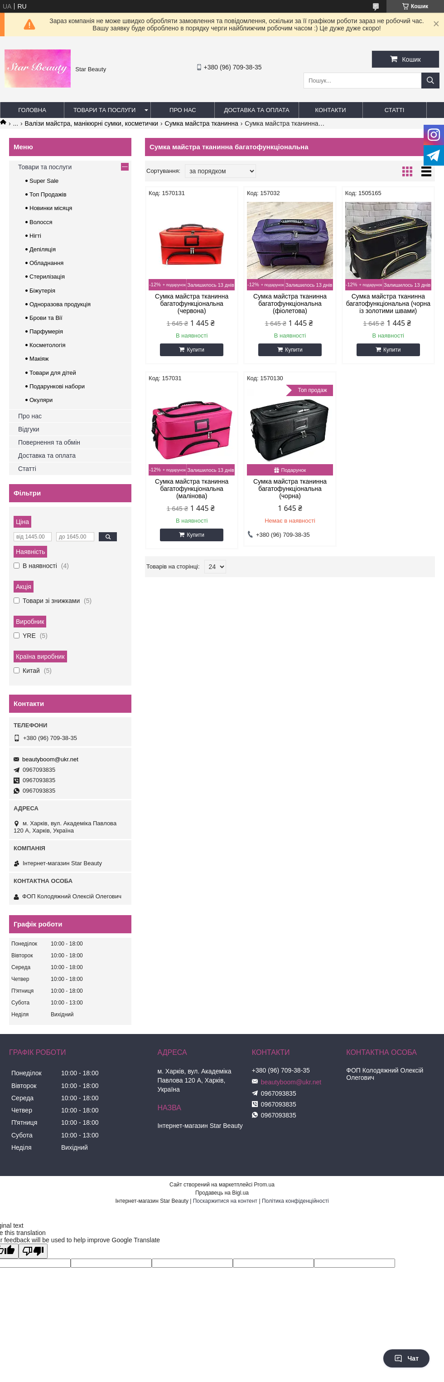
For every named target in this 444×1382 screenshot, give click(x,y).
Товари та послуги (104, 110)
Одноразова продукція (60, 304)
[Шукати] (430, 80)
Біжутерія (42, 290)
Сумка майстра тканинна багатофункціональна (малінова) (191, 489)
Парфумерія (46, 331)
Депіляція (42, 249)
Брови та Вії (46, 317)
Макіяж (39, 358)
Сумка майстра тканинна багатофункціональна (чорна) (290, 489)
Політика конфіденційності (295, 1201)
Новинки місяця (50, 208)
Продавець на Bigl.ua (222, 1193)
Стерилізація (47, 276)
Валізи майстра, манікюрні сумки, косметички (92, 123)
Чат (406, 1358)
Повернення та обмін (49, 442)
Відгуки (28, 429)
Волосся (41, 222)
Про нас (182, 110)
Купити (195, 350)
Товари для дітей (52, 372)
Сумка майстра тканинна (201, 123)
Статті (395, 110)
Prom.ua (264, 1184)
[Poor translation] (33, 1251)
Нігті (35, 235)
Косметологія (47, 345)
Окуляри (41, 400)
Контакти (330, 110)
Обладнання (46, 263)
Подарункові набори (57, 386)
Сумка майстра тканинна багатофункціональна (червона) (191, 303)
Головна (32, 110)
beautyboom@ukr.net (50, 759)
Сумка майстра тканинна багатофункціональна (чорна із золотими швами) (388, 303)
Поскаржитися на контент (225, 1201)
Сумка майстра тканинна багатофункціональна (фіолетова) (290, 303)
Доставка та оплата (256, 110)
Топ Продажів (48, 194)
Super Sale (43, 180)
